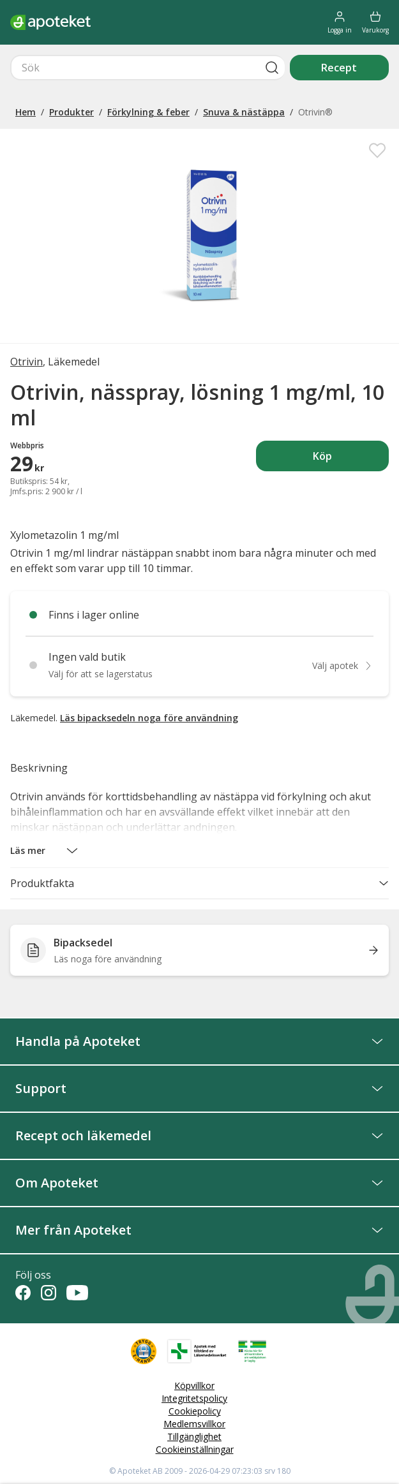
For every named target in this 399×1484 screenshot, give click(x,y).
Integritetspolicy (194, 1398)
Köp (351, 460)
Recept (339, 68)
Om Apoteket (199, 1182)
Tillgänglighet (194, 1436)
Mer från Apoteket (199, 1229)
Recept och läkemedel (199, 1135)
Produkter (71, 112)
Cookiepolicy (195, 1411)
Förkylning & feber (148, 112)
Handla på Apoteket (199, 1041)
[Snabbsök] (147, 67)
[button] (44, 850)
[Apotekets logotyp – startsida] (50, 22)
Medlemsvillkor (194, 1424)
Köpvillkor (194, 1385)
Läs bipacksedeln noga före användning (149, 718)
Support (199, 1088)
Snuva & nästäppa (244, 112)
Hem (25, 112)
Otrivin (26, 362)
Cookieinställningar (195, 1449)
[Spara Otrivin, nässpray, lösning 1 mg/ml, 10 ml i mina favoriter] (377, 150)
